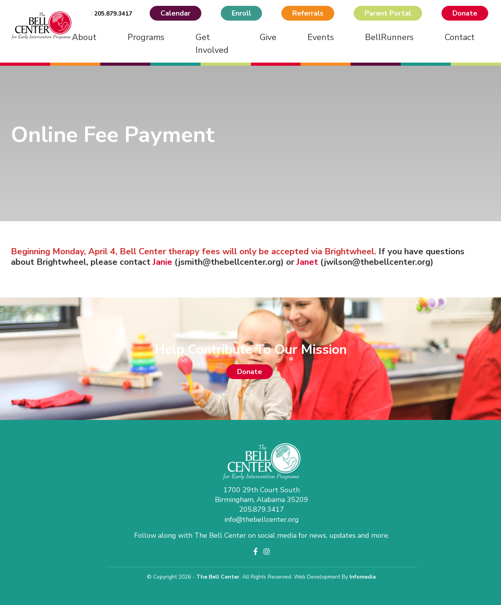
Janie (164, 262)
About (84, 37)
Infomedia (362, 577)
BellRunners (389, 37)
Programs (145, 37)
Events (320, 37)
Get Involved (212, 43)
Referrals (307, 13)
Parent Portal (388, 13)
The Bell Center (217, 577)
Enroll (241, 13)
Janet (308, 262)
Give (268, 37)
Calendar (175, 13)
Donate (464, 13)
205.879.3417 (111, 13)
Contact (460, 37)
